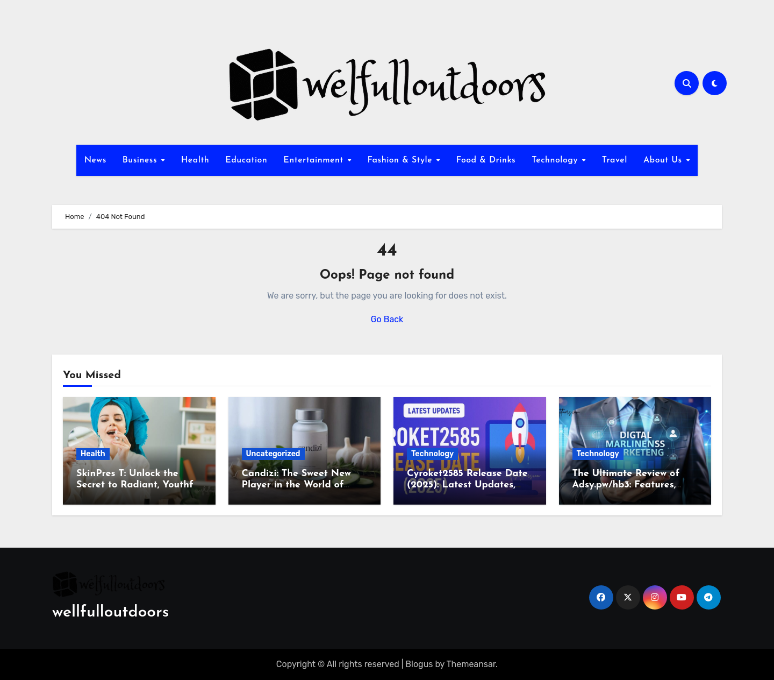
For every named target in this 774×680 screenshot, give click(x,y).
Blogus (419, 664)
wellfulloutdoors (110, 612)
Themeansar (471, 664)
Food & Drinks (485, 160)
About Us (664, 160)
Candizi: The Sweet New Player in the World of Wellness (297, 485)
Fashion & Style (401, 160)
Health (195, 160)
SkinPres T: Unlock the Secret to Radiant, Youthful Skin (139, 485)
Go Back (387, 319)
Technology (556, 160)
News (95, 160)
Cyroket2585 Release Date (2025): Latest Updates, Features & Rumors (467, 485)
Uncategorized (273, 453)
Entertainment (314, 160)
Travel (614, 160)
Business (141, 160)
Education (246, 160)
